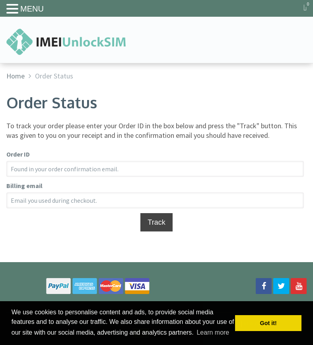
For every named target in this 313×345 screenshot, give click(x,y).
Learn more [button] (212, 332)
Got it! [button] (268, 323)
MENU (32, 8)
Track (156, 222)
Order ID (18, 154)
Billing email (24, 186)
